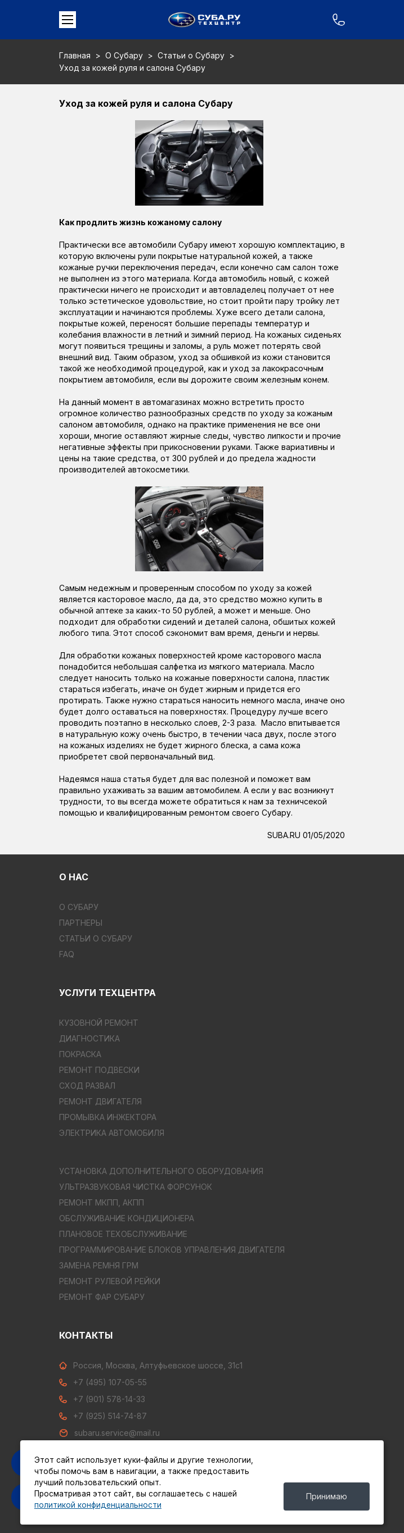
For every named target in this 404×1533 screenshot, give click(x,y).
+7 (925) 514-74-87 (103, 1416)
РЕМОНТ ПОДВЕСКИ (99, 1070)
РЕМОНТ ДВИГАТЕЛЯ (100, 1101)
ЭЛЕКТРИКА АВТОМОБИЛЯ (111, 1133)
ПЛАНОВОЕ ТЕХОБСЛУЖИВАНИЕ (123, 1234)
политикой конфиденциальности (97, 1504)
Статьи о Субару (191, 55)
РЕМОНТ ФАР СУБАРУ (102, 1297)
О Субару (124, 55)
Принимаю (326, 1496)
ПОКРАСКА (80, 1054)
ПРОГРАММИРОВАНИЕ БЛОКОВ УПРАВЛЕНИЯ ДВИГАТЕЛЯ (172, 1249)
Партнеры (80, 922)
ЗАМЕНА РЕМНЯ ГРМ (98, 1265)
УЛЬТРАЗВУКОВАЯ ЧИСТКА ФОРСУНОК (135, 1186)
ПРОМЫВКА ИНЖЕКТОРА (107, 1117)
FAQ (66, 954)
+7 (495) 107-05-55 (103, 1382)
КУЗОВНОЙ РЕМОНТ (98, 1022)
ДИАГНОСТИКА (89, 1038)
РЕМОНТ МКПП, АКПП (101, 1202)
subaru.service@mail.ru (109, 1433)
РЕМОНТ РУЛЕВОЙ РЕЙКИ (109, 1281)
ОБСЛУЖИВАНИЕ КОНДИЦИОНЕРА (126, 1218)
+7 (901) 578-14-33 (102, 1399)
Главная (75, 55)
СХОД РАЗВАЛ (87, 1085)
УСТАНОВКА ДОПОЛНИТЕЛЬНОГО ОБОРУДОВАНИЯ (161, 1171)
